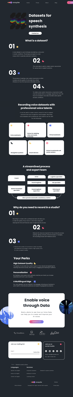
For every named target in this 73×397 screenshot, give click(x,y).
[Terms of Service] (18, 385)
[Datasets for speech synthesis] (21, 364)
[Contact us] (35, 33)
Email (12, 351)
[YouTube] (50, 351)
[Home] (13, 364)
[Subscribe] (36, 352)
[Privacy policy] (56, 385)
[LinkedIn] (46, 351)
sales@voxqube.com (54, 354)
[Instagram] (53, 351)
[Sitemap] (56, 382)
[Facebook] (57, 351)
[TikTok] (61, 351)
